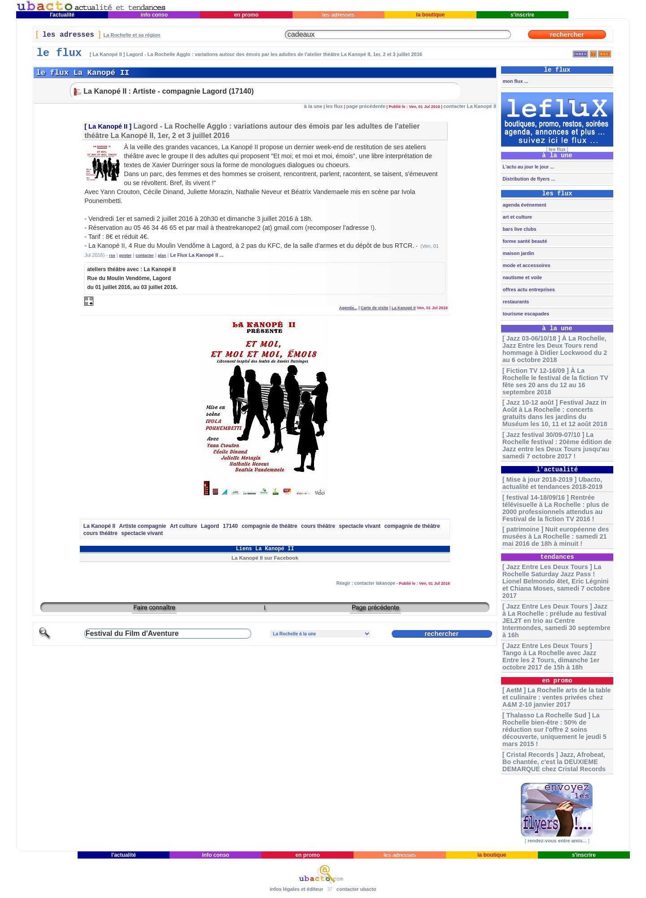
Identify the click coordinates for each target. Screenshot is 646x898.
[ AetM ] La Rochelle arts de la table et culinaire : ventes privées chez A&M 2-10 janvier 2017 (556, 697)
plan (162, 255)
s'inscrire (522, 15)
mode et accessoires (525, 265)
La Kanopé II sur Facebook (264, 558)
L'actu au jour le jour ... (527, 166)
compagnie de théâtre (269, 526)
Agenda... (348, 308)
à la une (313, 106)
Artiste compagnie (142, 526)
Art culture (183, 526)
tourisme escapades (525, 313)
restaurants (515, 301)
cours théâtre (318, 526)
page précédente (365, 106)
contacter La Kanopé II (469, 106)
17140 (230, 526)
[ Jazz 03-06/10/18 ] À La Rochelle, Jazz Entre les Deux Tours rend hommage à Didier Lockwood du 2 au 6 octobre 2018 (554, 349)
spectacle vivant (360, 526)
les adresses (338, 15)
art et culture (516, 217)
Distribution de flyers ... (528, 178)
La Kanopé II (107, 126)
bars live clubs (518, 229)
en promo (246, 15)
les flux (334, 106)
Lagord (210, 526)
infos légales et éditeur (296, 889)
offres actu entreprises (527, 289)
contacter (144, 255)
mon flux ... (514, 81)
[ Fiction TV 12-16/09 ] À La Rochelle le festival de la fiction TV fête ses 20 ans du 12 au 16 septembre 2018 (555, 381)
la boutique (430, 15)
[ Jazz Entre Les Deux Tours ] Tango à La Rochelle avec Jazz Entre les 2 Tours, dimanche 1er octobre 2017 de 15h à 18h (550, 656)
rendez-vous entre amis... (557, 840)
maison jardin (517, 253)
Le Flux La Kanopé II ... (196, 255)
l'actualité (62, 15)
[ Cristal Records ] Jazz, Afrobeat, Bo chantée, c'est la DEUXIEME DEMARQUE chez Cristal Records (554, 762)
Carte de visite (374, 308)
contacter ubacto (356, 889)
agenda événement (523, 204)
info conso (154, 15)
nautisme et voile (521, 277)
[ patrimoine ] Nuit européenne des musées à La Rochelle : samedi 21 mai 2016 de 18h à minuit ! (555, 536)
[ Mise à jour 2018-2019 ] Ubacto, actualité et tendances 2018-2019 (552, 483)
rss (112, 255)
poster (125, 255)
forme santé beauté (524, 241)
